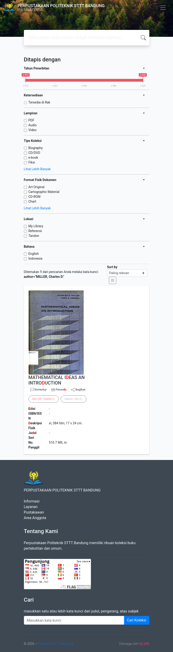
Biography (35, 148)
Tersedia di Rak (39, 102)
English (33, 254)
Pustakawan (34, 512)
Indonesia (35, 258)
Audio (32, 125)
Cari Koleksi (136, 620)
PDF (31, 120)
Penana (61, 389)
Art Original (36, 187)
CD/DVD (34, 153)
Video (32, 130)
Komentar (38, 390)
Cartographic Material (44, 192)
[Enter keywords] (74, 620)
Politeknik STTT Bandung (55, 644)
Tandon (33, 236)
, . (43, 399)
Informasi (32, 501)
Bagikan (78, 390)
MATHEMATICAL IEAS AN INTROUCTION (56, 380)
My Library (35, 226)
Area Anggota (35, 518)
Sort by (112, 267)
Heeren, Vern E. (74, 399)
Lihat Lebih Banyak (37, 169)
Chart (32, 201)
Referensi (35, 231)
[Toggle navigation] (162, 7)
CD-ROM (34, 196)
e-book (33, 157)
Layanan (31, 507)
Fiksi (31, 162)
